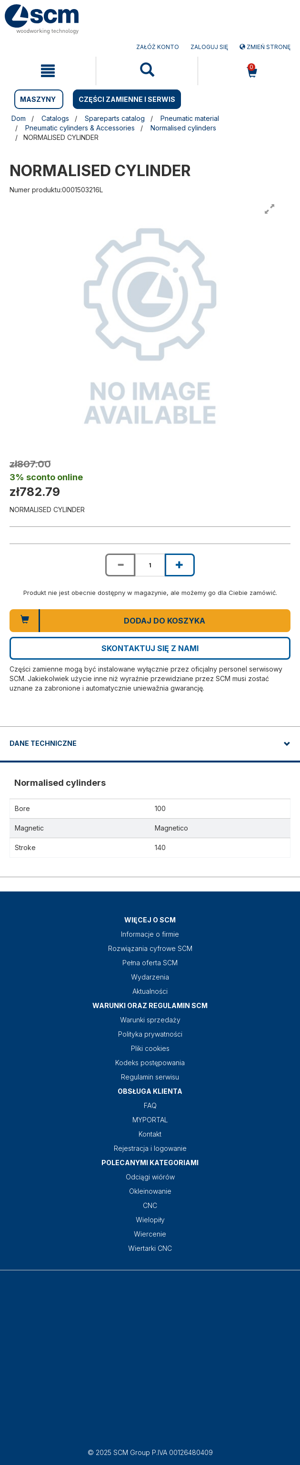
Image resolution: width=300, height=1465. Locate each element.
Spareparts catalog (115, 118)
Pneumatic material (189, 118)
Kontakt (150, 1134)
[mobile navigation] (48, 71)
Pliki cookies (150, 1048)
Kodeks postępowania (150, 1063)
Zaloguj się (209, 46)
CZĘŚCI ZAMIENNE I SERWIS (127, 99)
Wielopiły (150, 1220)
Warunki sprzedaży (150, 1020)
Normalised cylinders (183, 128)
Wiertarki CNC (150, 1248)
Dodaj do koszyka (164, 620)
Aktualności (150, 991)
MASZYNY (38, 99)
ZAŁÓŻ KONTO (157, 46)
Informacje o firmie (150, 934)
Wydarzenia (150, 977)
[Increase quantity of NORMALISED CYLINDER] (179, 565)
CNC (150, 1205)
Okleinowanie (150, 1191)
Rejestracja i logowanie (150, 1148)
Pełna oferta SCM (150, 963)
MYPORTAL (150, 1120)
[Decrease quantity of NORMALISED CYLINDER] (120, 565)
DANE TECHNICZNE (43, 743)
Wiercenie (150, 1234)
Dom (18, 118)
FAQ (150, 1105)
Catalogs (55, 118)
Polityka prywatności (150, 1034)
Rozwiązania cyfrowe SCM (150, 948)
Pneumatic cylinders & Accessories (80, 128)
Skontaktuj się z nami (150, 648)
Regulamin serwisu (150, 1077)
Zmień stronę (265, 46)
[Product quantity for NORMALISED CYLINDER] (150, 565)
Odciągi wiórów (150, 1177)
